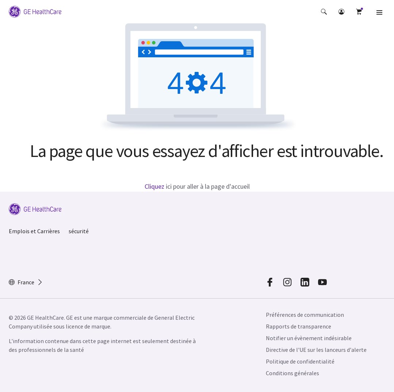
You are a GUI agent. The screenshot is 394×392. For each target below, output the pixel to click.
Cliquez (154, 186)
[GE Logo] (35, 12)
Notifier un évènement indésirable (309, 338)
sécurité (79, 231)
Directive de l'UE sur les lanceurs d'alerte (316, 349)
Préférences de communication (305, 314)
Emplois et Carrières (34, 231)
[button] (324, 11)
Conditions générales (292, 373)
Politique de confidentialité (300, 361)
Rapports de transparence (298, 326)
